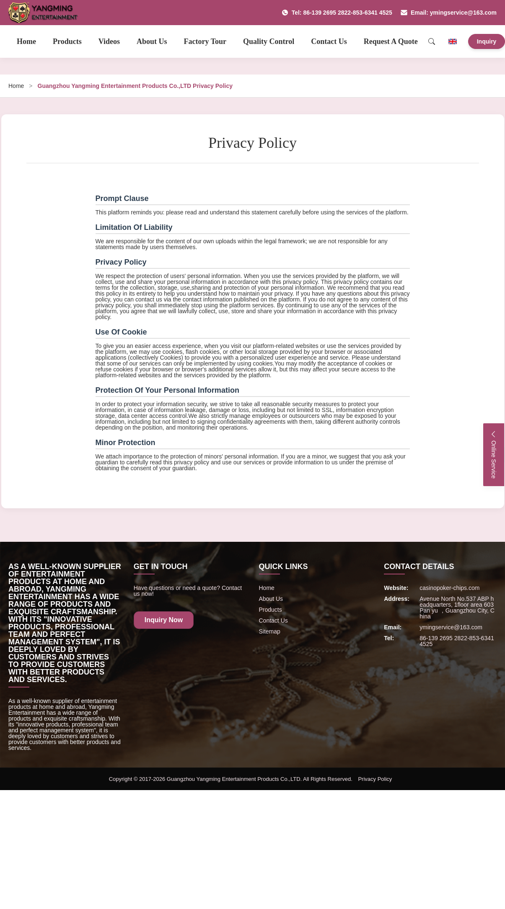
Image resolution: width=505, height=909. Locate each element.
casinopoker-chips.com (449, 588)
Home (26, 41)
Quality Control (268, 41)
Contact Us (329, 41)
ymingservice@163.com (451, 627)
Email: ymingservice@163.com (449, 12)
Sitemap (269, 631)
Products (67, 41)
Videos (109, 41)
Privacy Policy (375, 779)
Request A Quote (391, 41)
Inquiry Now (164, 619)
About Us (152, 41)
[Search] (431, 41)
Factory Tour (205, 41)
